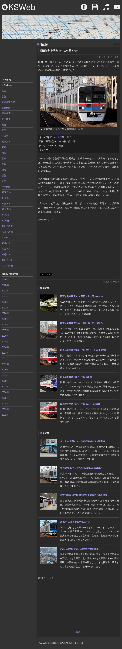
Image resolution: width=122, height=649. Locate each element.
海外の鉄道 (7, 226)
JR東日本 (6, 192)
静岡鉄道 (6, 186)
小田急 (5, 136)
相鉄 (4, 153)
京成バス (6, 249)
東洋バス (6, 243)
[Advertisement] (17, 58)
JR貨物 (5, 220)
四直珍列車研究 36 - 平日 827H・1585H (80, 404)
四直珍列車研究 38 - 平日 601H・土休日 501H (83, 350)
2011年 (5, 364)
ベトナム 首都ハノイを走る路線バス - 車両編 (82, 441)
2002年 (5, 414)
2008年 (5, 381)
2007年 (5, 386)
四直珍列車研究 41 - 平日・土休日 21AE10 (81, 296)
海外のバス (7, 260)
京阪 (4, 164)
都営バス (6, 254)
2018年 (5, 324)
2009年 (5, 375)
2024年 (5, 290)
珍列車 (116, 282)
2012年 (5, 358)
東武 (4, 147)
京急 (4, 96)
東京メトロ (7, 141)
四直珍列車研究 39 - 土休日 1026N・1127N (81, 323)
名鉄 (4, 158)
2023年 (5, 296)
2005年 (5, 398)
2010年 (5, 369)
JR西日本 (6, 203)
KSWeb (18, 7)
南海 (4, 169)
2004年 (5, 403)
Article (95, 9)
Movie (117, 9)
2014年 (5, 347)
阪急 (4, 175)
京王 (4, 130)
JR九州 (5, 215)
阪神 (4, 181)
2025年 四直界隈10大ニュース (75, 522)
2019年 (5, 319)
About (84, 9)
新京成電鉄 (7, 113)
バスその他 (7, 265)
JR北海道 (6, 209)
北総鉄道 (6, 107)
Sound (106, 9)
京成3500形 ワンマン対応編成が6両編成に (81, 468)
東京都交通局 (8, 102)
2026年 (5, 279)
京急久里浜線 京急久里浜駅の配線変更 (79, 548)
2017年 (5, 330)
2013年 (5, 353)
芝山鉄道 (6, 119)
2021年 (5, 307)
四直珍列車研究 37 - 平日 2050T (76, 377)
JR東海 (5, 198)
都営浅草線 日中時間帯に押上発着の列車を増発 (83, 495)
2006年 (5, 392)
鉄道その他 (7, 232)
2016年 (5, 336)
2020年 (5, 313)
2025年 (5, 285)
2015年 (5, 341)
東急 (4, 124)
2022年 (5, 302)
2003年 (5, 409)
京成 (107, 282)
